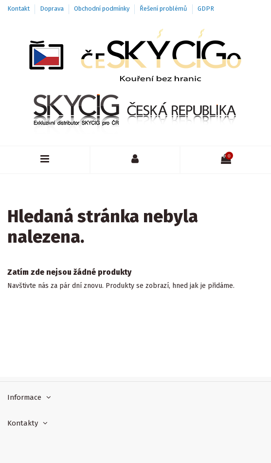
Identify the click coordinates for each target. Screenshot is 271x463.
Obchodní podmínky (102, 8)
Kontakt (19, 8)
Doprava (52, 8)
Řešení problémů (164, 8)
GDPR (206, 8)
